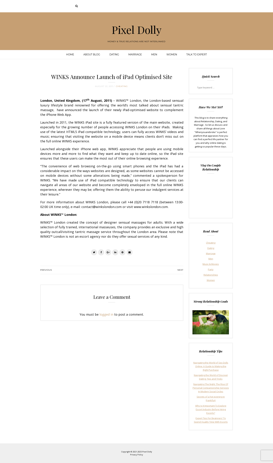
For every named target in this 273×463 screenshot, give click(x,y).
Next (180, 270)
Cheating (122, 86)
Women (171, 54)
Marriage (135, 54)
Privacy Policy (136, 454)
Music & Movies (211, 264)
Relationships (211, 274)
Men (154, 54)
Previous (46, 270)
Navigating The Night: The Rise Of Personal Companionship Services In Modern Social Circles (211, 388)
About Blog (91, 54)
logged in (106, 314)
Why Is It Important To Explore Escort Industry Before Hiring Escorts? (210, 409)
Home (70, 54)
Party (210, 269)
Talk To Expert (196, 54)
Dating (114, 54)
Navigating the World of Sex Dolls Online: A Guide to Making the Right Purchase (210, 366)
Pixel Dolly (137, 29)
